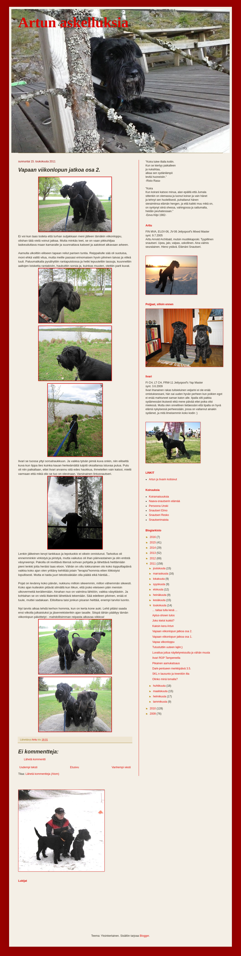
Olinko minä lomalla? (165, 679)
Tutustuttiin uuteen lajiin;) (167, 647)
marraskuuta (161, 573)
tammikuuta (160, 701)
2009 (153, 713)
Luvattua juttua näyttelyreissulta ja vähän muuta (181, 652)
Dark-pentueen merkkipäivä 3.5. (171, 668)
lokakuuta (159, 578)
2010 (153, 708)
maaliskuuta (160, 691)
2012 (153, 558)
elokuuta (158, 589)
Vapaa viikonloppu (163, 642)
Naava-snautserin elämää (164, 501)
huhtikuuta (159, 685)
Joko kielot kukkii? (163, 620)
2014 (153, 547)
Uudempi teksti (28, 767)
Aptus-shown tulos (163, 615)
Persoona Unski (158, 506)
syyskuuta (159, 584)
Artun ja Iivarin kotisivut (163, 479)
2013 (153, 553)
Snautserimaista (158, 519)
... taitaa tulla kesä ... (164, 610)
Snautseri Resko (159, 515)
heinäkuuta (160, 595)
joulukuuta (159, 568)
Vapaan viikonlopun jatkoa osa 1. (172, 636)
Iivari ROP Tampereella (166, 657)
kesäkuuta (159, 600)
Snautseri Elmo (158, 510)
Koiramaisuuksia (159, 496)
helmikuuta (160, 696)
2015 (153, 542)
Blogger (144, 935)
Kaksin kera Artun (163, 626)
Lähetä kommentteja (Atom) (42, 773)
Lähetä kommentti (34, 759)
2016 (153, 537)
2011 (153, 563)
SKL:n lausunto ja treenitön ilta (170, 673)
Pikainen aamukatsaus (166, 663)
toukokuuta (160, 605)
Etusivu (74, 767)
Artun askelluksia (73, 22)
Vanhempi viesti (121, 767)
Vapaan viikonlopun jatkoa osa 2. (172, 631)
